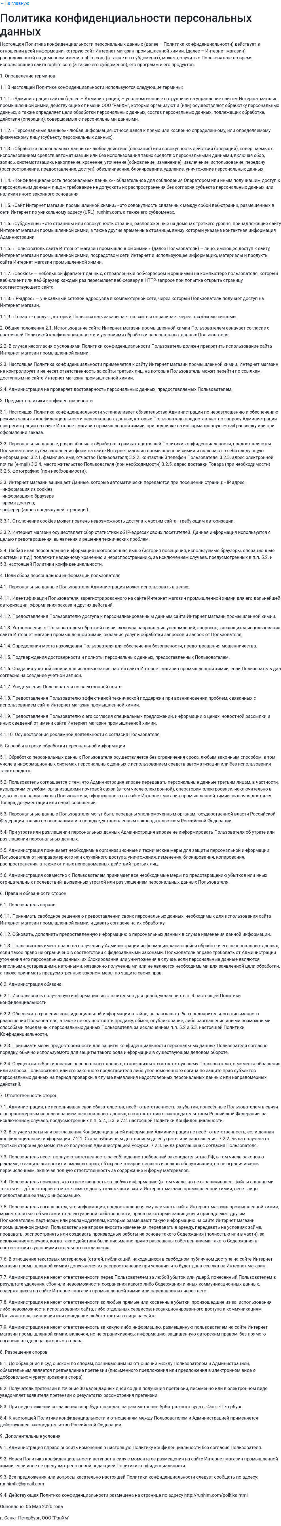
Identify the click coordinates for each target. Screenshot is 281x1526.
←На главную (14, 3)
